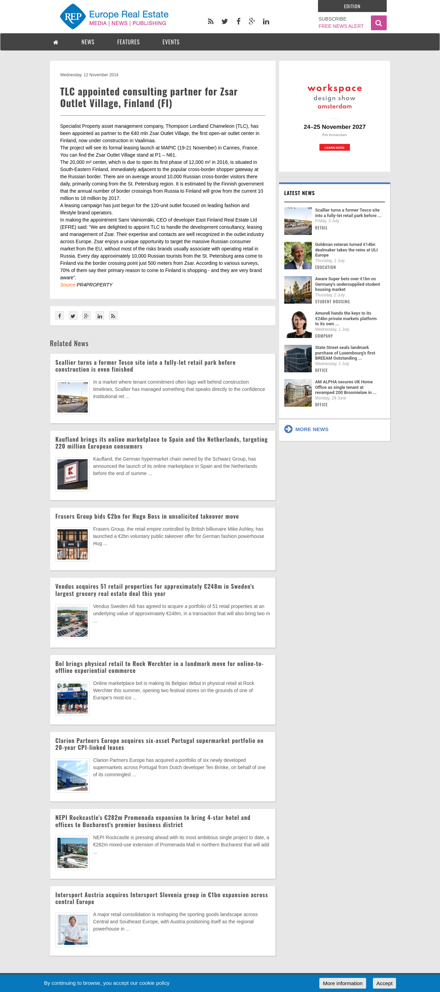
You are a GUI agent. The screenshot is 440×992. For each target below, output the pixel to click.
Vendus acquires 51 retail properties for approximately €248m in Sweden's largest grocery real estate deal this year (154, 589)
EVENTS (171, 42)
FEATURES (128, 42)
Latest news (299, 192)
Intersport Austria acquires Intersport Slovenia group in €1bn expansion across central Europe (161, 898)
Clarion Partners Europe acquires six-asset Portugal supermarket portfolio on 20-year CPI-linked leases (159, 744)
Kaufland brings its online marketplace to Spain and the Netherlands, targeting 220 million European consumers (161, 442)
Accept (384, 983)
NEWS (88, 42)
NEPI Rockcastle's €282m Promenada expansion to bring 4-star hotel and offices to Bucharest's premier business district (153, 820)
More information (342, 983)
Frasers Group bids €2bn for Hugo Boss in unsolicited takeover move (147, 516)
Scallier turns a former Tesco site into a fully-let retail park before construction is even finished (145, 365)
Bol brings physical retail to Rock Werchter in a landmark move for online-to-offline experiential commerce (159, 667)
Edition (352, 6)
